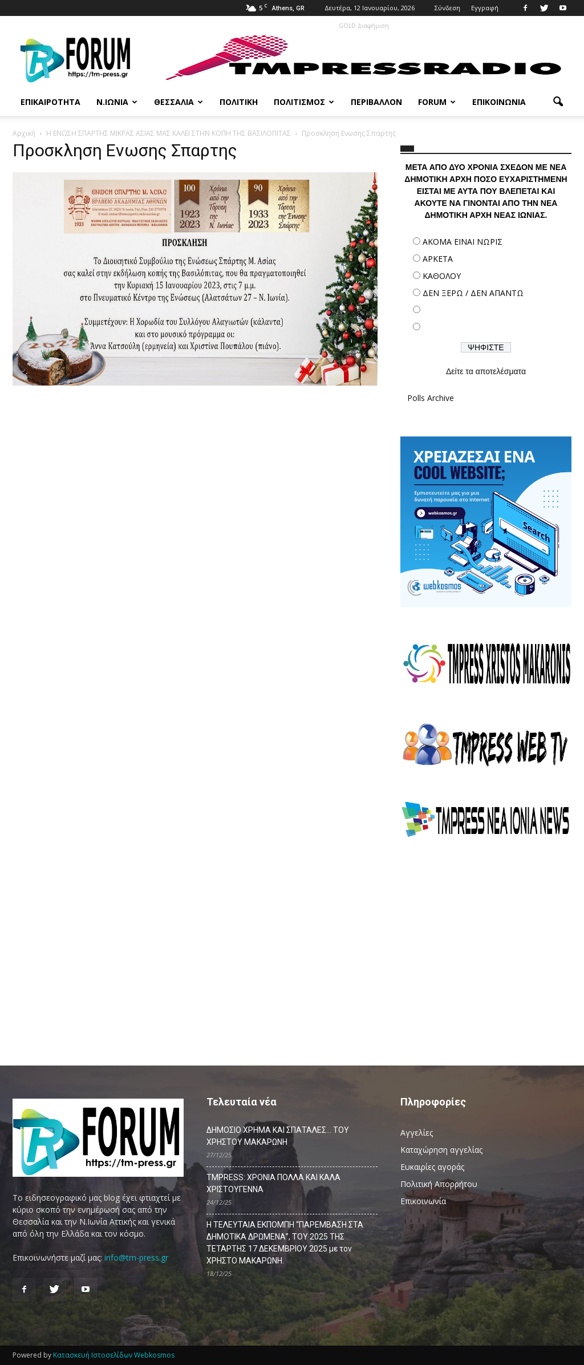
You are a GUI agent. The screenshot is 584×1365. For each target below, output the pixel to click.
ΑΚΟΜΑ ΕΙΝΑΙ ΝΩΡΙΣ (462, 241)
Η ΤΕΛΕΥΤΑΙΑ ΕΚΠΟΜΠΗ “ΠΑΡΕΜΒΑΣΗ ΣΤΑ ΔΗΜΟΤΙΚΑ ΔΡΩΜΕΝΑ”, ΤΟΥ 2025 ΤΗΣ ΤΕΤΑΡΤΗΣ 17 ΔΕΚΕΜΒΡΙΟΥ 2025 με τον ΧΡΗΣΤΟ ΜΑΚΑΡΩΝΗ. (284, 1242)
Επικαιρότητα (50, 101)
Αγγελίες (416, 1132)
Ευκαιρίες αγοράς (432, 1166)
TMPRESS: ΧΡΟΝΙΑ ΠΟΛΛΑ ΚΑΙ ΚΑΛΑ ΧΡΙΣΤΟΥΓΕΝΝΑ (273, 1183)
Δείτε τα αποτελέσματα (486, 371)
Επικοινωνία (499, 101)
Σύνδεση (447, 7)
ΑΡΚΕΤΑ (438, 258)
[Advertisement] (485, 946)
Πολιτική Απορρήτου (438, 1183)
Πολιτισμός (304, 101)
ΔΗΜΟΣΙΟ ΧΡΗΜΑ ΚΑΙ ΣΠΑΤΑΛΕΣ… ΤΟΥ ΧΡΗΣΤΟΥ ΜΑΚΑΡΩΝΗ (277, 1136)
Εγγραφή (484, 7)
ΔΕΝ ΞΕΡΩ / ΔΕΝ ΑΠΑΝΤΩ (473, 292)
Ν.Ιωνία (116, 101)
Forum (437, 101)
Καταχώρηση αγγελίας (441, 1149)
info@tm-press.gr (136, 1257)
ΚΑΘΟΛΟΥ (442, 275)
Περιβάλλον (376, 101)
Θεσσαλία (178, 101)
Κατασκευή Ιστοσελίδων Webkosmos (114, 1355)
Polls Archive (430, 397)
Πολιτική (239, 101)
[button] (557, 102)
